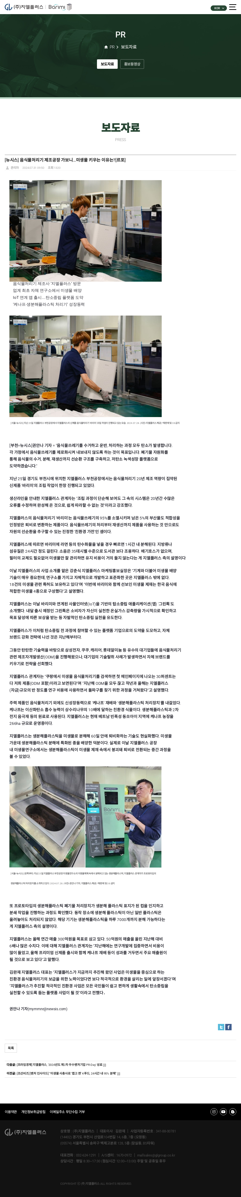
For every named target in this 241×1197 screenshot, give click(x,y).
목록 (11, 1048)
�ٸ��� (61, 7)
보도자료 (104, 65)
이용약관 (11, 1112)
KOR (219, 8)
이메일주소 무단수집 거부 (71, 1112)
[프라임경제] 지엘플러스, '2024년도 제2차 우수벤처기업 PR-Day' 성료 (59, 1065)
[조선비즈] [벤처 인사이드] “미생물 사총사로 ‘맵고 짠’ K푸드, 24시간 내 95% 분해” (66, 1073)
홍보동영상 (134, 65)
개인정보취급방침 (35, 1112)
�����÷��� (26, 7)
